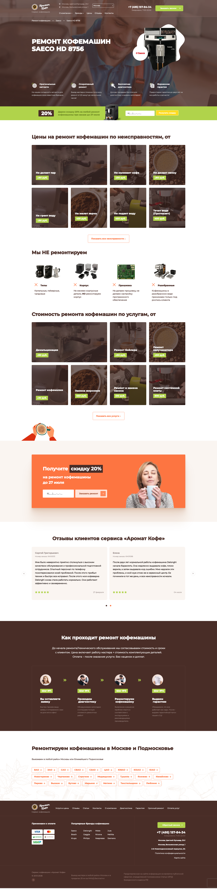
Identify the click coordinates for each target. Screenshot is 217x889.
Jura (109, 831)
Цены (89, 13)
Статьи (86, 809)
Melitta (111, 835)
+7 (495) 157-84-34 (139, 7)
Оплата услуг (173, 809)
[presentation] (24, 574)
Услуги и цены (62, 809)
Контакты (109, 13)
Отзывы (98, 13)
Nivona (98, 835)
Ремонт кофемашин (41, 20)
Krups (73, 839)
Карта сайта (179, 858)
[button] (106, 606)
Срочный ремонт (156, 809)
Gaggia (86, 835)
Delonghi (87, 831)
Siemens (111, 839)
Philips (86, 839)
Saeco (58, 20)
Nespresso (100, 839)
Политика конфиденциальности (170, 854)
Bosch (74, 835)
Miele (97, 831)
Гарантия (140, 809)
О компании (111, 809)
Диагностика (126, 809)
